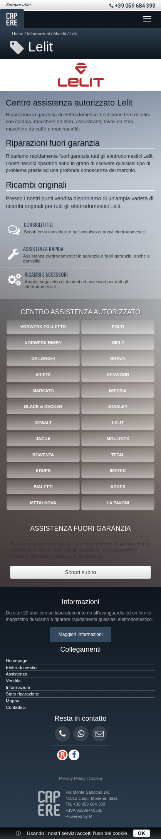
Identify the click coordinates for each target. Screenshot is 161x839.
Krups (43, 470)
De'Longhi (43, 358)
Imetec (118, 470)
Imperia (118, 390)
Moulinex (118, 438)
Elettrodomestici (21, 667)
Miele (117, 342)
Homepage (16, 660)
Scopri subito (80, 572)
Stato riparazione (22, 694)
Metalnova (43, 502)
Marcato (43, 390)
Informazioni (38, 33)
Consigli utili (38, 224)
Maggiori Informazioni (81, 634)
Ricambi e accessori (46, 274)
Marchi (60, 33)
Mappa (12, 701)
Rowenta (43, 455)
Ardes (118, 486)
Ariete (43, 374)
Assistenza (16, 674)
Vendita (13, 680)
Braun (118, 358)
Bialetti (43, 486)
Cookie (95, 778)
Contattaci (16, 707)
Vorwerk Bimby (43, 342)
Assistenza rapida (43, 249)
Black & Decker (43, 406)
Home (17, 33)
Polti (118, 326)
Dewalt (43, 422)
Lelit (73, 33)
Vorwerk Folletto (43, 326)
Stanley (118, 406)
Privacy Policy (72, 778)
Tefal (118, 455)
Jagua (43, 438)
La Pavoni (118, 502)
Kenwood (118, 374)
